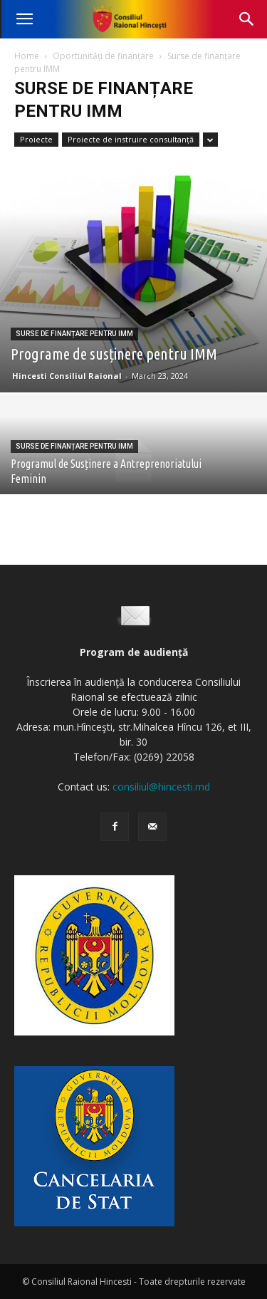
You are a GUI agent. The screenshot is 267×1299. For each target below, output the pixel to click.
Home (26, 56)
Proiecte (36, 139)
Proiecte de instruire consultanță (131, 139)
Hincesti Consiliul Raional (67, 375)
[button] (24, 19)
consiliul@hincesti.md (161, 786)
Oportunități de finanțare (103, 56)
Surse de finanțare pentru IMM (74, 334)
